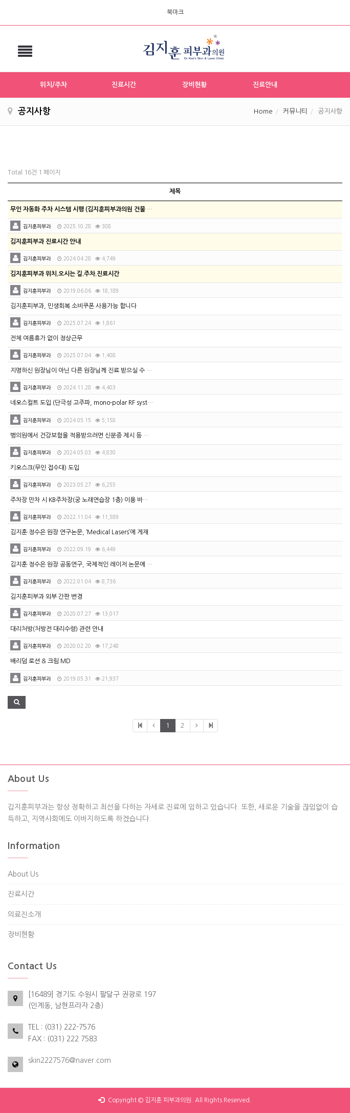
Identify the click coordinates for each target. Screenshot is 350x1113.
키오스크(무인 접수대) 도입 (44, 468)
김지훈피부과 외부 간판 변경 (46, 597)
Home (263, 111)
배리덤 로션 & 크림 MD (40, 661)
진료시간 (124, 84)
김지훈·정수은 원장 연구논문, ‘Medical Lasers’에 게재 (79, 532)
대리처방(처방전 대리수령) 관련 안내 (56, 629)
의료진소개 (24, 914)
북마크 (175, 12)
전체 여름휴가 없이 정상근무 (46, 338)
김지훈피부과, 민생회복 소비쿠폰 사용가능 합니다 (73, 306)
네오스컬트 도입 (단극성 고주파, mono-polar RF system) (84, 403)
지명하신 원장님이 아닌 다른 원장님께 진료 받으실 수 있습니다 (89, 370)
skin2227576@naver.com (69, 1060)
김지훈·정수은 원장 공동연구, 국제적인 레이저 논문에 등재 (84, 564)
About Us (23, 874)
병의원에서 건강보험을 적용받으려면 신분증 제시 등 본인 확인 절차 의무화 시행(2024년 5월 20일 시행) (141, 435)
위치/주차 (53, 84)
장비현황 (194, 84)
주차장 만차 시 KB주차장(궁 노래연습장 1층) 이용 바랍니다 (85, 500)
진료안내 (265, 84)
